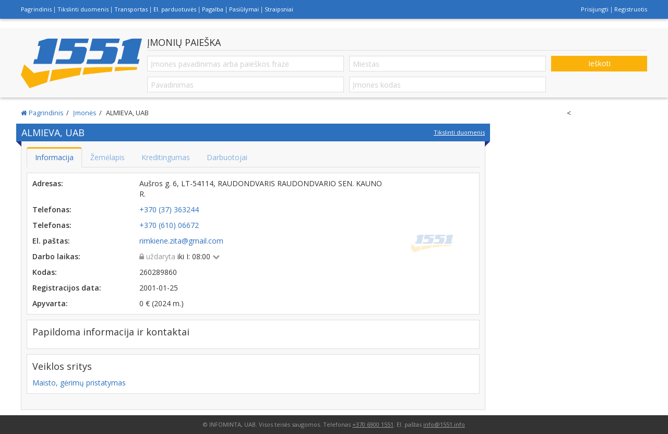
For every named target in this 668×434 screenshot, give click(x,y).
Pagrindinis (36, 9)
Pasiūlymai (244, 9)
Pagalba (212, 9)
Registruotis (630, 9)
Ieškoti (599, 63)
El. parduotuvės (174, 9)
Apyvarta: (50, 303)
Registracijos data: (66, 288)
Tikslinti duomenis (83, 9)
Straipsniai (279, 9)
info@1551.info (444, 424)
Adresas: (47, 183)
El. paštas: (51, 241)
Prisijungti (595, 9)
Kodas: (44, 272)
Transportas (131, 9)
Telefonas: (51, 209)
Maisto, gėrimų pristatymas (79, 383)
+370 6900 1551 (372, 424)
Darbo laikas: (56, 256)
